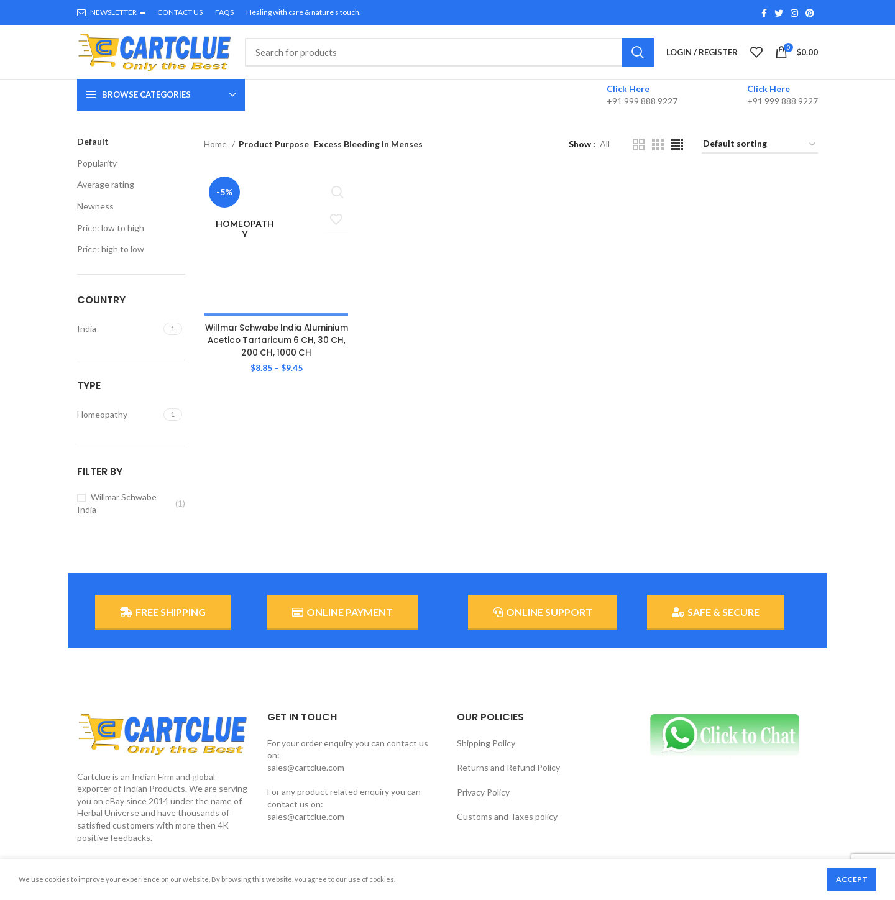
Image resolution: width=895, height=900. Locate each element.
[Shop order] (760, 156)
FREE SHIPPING (163, 624)
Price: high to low (110, 260)
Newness (95, 218)
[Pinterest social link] (810, 13)
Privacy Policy (483, 804)
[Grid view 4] (677, 156)
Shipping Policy (486, 754)
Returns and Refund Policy (508, 779)
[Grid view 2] (639, 156)
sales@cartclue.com (305, 779)
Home (216, 155)
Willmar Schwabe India (117, 514)
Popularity (97, 175)
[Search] (449, 58)
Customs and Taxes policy (507, 828)
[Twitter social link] (779, 13)
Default (93, 153)
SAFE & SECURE (716, 624)
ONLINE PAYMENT (342, 624)
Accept (852, 879)
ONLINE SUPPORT (542, 624)
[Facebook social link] (764, 13)
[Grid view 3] (658, 156)
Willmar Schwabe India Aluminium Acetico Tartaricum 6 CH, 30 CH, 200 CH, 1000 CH (275, 249)
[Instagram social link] (794, 13)
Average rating (105, 196)
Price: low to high (110, 239)
